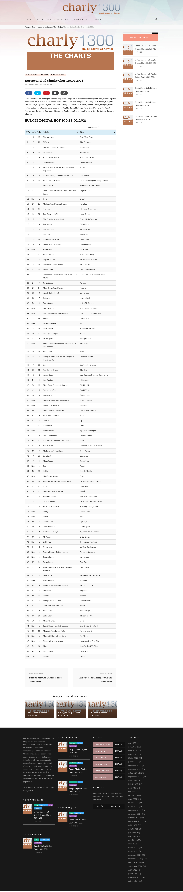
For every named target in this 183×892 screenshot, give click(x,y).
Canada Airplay (39, 703)
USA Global (38, 810)
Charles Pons (33, 85)
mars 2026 (132, 752)
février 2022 (133, 804)
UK (59, 19)
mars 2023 (132, 755)
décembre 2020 (135, 856)
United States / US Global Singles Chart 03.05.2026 (42, 816)
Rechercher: (102, 127)
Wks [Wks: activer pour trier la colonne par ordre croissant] (39, 132)
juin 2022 (132, 789)
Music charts (58, 75)
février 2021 (133, 849)
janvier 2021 (133, 852)
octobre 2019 (134, 882)
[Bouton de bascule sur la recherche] (156, 19)
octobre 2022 (134, 774)
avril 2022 (132, 796)
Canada (78, 19)
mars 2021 (132, 845)
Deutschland (94, 19)
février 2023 (133, 759)
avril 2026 (132, 748)
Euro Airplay (73, 783)
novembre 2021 (135, 815)
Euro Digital (32, 75)
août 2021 (132, 826)
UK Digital (73, 703)
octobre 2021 (134, 819)
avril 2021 (132, 841)
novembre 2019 (135, 878)
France (50, 19)
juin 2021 (132, 834)
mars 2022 (132, 800)
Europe (38, 19)
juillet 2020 (133, 875)
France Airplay (79, 814)
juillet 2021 (133, 830)
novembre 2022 (135, 770)
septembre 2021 (135, 822)
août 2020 (132, 871)
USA (68, 19)
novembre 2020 (135, 860)
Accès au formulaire (109, 808)
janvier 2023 (133, 763)
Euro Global (73, 744)
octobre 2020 (134, 864)
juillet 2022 (133, 785)
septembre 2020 (135, 867)
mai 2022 (132, 793)
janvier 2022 (133, 808)
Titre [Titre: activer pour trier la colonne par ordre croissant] (82, 132)
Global (36, 806)
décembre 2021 (135, 811)
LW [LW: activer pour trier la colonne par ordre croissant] (33, 132)
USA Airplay (110, 706)
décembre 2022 (135, 767)
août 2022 (132, 781)
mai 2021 (132, 837)
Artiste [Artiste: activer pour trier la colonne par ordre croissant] (46, 132)
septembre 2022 (135, 778)
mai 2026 (132, 744)
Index (28, 19)
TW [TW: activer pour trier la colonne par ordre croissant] (28, 132)
